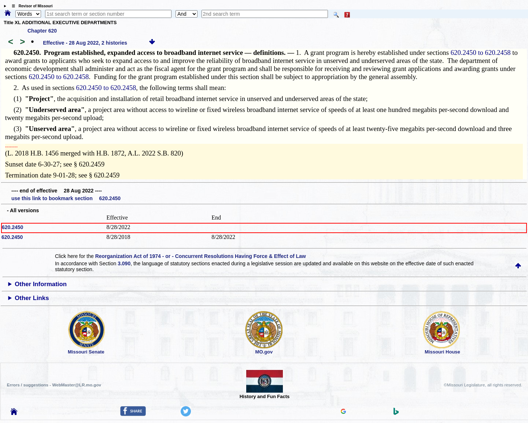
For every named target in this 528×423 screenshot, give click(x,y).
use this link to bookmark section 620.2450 (66, 198)
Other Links (32, 298)
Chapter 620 (42, 31)
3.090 (124, 263)
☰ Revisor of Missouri (30, 6)
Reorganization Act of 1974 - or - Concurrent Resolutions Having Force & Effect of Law (200, 256)
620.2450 (12, 227)
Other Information (41, 284)
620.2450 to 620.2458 (481, 52)
